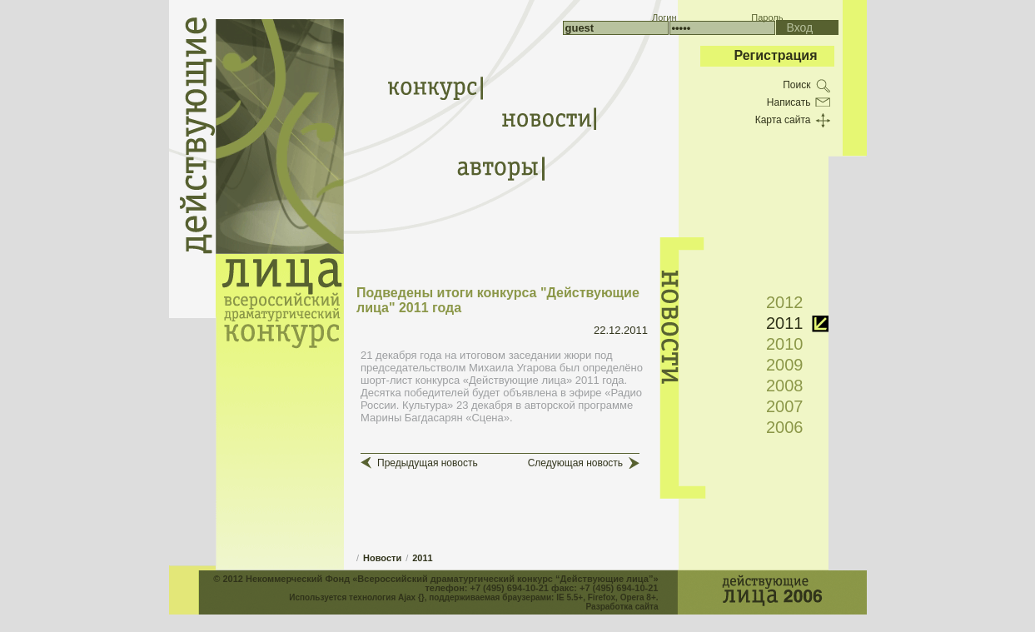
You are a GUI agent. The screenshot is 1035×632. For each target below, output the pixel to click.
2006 (785, 427)
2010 (785, 344)
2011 (422, 558)
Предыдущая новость (427, 463)
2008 (785, 385)
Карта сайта (783, 120)
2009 (785, 365)
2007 (785, 406)
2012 (785, 302)
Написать (789, 102)
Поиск (796, 85)
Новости (382, 558)
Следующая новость (575, 463)
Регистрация (775, 55)
